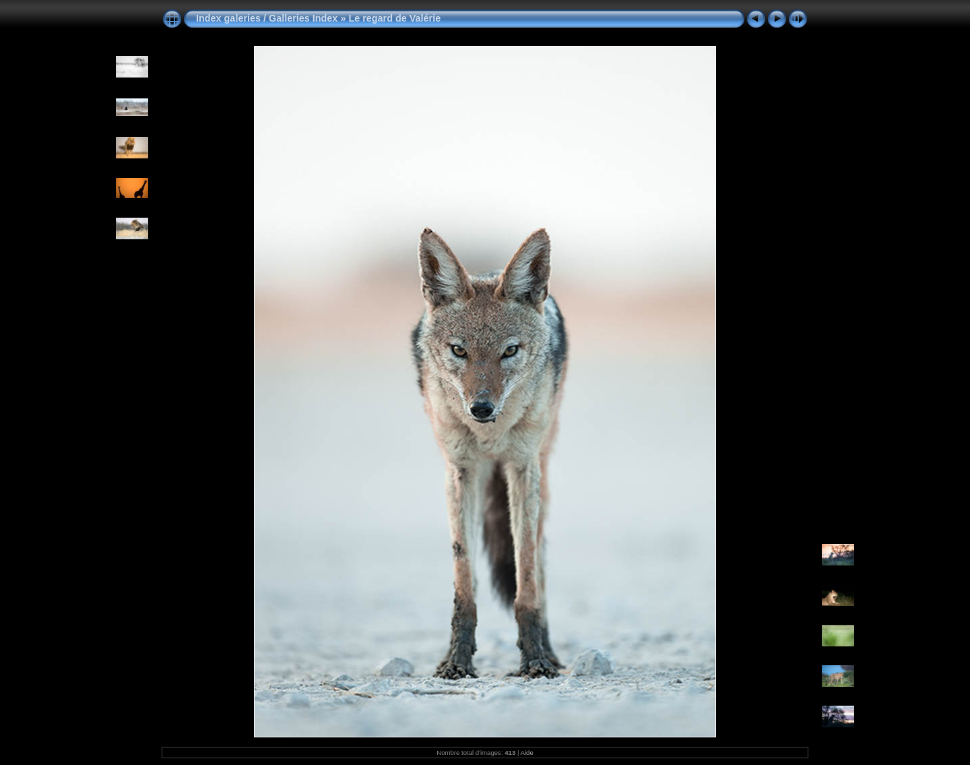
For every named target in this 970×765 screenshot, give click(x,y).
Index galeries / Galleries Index (268, 18)
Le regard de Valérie (394, 18)
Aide (527, 752)
